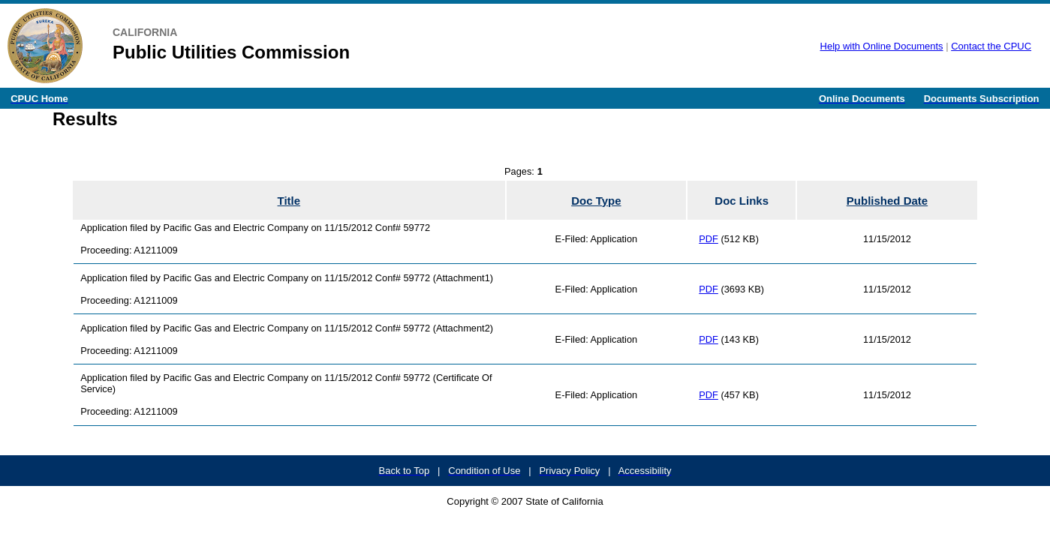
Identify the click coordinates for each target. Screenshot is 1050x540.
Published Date (887, 200)
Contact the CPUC (991, 46)
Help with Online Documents (881, 46)
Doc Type (596, 200)
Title (289, 200)
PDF (708, 238)
